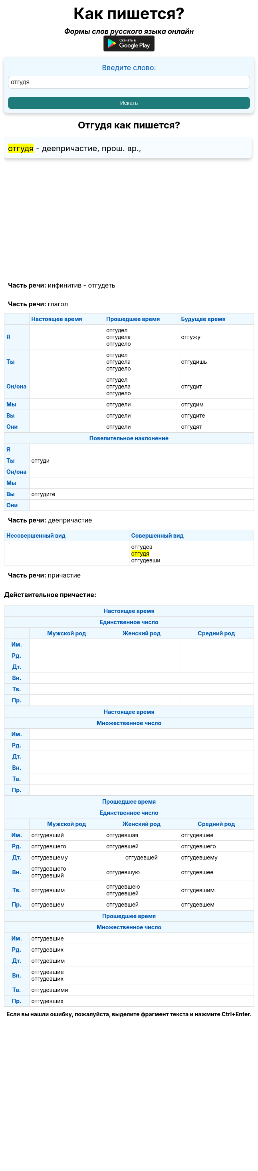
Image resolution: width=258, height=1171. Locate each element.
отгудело (118, 343)
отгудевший (48, 835)
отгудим (192, 404)
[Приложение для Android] (129, 49)
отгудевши (146, 560)
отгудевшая (122, 835)
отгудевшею (123, 886)
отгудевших (48, 949)
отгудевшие (48, 938)
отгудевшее (197, 835)
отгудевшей (122, 846)
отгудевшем (48, 904)
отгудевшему (50, 857)
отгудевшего (49, 846)
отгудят (191, 426)
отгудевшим (48, 890)
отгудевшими (50, 989)
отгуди (41, 460)
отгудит (191, 386)
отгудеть (101, 285)
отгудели (118, 404)
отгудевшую (123, 872)
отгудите (193, 415)
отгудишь (194, 361)
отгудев (142, 546)
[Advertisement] (129, 220)
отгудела (118, 336)
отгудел (116, 330)
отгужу (191, 336)
